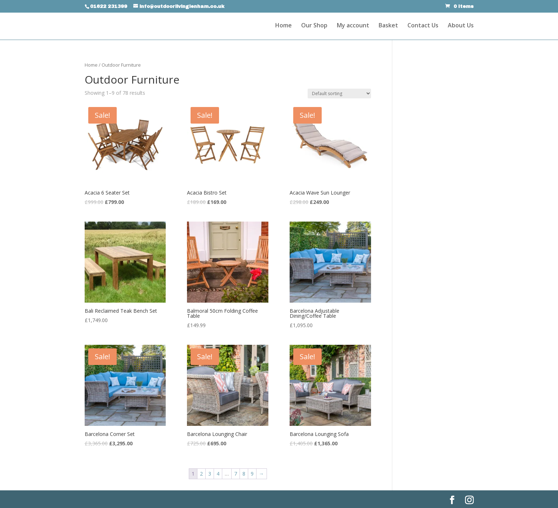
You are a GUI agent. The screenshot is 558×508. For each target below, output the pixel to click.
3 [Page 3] (209, 473)
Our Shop (314, 26)
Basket (388, 26)
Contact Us (422, 26)
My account (353, 26)
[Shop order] (339, 93)
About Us (461, 26)
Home (283, 26)
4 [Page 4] (217, 473)
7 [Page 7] (235, 473)
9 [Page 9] (252, 473)
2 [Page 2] (201, 473)
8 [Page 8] (243, 473)
